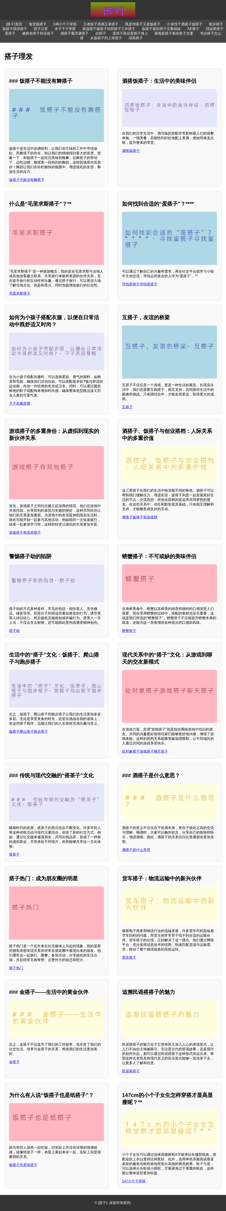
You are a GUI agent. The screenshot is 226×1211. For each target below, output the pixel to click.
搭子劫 (14, 631)
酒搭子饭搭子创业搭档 (139, 517)
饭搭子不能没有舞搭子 (26, 180)
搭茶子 (14, 854)
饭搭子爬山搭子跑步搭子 (28, 731)
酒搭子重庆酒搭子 (74, 33)
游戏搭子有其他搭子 (25, 532)
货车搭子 (129, 957)
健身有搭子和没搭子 (38, 33)
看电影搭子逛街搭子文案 (173, 33)
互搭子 (127, 407)
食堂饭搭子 (38, 24)
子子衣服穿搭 (19, 403)
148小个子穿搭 (65, 24)
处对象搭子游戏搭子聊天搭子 (145, 751)
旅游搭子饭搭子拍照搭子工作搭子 (108, 29)
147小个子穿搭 (134, 1181)
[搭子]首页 (14, 24)
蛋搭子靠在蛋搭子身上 (130, 33)
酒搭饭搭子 (131, 151)
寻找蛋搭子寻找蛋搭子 (139, 284)
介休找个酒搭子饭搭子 (184, 24)
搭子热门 (16, 968)
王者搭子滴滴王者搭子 (101, 24)
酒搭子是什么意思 (136, 850)
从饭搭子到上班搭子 (106, 38)
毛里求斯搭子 (19, 293)
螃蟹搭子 (129, 631)
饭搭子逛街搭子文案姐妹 (161, 29)
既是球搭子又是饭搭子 (142, 24)
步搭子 (100, 33)
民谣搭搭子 (131, 1071)
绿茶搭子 (136, 38)
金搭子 (14, 1062)
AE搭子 (193, 29)
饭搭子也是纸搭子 (23, 1165)
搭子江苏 (41, 29)
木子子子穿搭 (65, 29)
